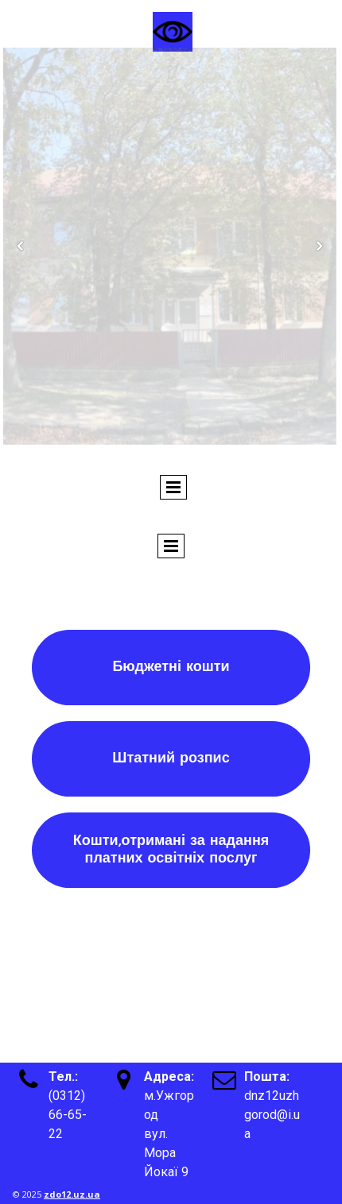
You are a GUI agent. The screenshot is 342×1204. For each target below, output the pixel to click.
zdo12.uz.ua (72, 1194)
